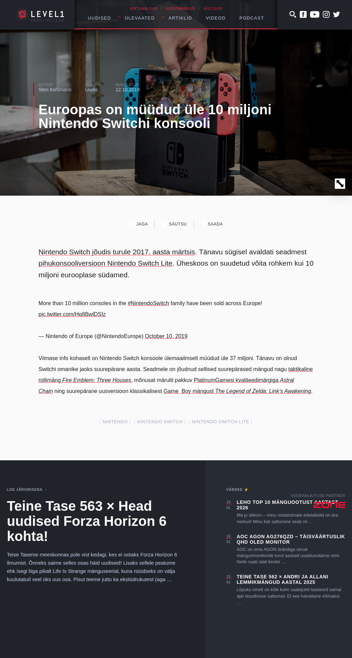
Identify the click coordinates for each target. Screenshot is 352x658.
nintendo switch (160, 421)
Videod (216, 18)
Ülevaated (140, 18)
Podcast (252, 18)
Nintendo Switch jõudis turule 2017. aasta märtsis (116, 252)
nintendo (115, 421)
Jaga (138, 224)
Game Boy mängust (237, 391)
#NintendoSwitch (148, 303)
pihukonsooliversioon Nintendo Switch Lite (105, 263)
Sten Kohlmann (55, 89)
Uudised (99, 18)
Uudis (91, 89)
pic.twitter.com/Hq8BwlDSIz (72, 314)
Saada (212, 224)
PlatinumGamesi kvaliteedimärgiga (237, 380)
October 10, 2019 (166, 336)
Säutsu (174, 224)
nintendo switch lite (220, 421)
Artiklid (180, 18)
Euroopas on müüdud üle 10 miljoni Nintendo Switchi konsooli (155, 116)
